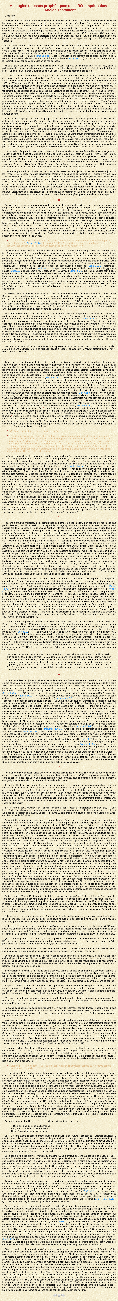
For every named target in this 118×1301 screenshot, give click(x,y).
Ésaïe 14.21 (26, 695)
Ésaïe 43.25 (88, 318)
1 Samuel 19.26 (33, 243)
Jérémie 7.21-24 (46, 268)
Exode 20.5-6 (10, 693)
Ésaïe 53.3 (86, 739)
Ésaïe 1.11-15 (96, 266)
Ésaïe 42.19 (90, 1191)
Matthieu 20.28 (75, 466)
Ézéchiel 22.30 (87, 744)
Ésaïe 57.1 (63, 1221)
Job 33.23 (23, 632)
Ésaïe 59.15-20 (30, 731)
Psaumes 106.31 (53, 729)
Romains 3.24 (42, 56)
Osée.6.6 (15, 271)
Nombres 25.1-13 (83, 726)
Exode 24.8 (84, 393)
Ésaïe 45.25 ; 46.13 (104, 1199)
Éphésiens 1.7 (76, 58)
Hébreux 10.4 (53, 377)
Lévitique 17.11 (83, 405)
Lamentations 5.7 (63, 698)
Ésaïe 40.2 (8, 1239)
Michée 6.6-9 (75, 271)
